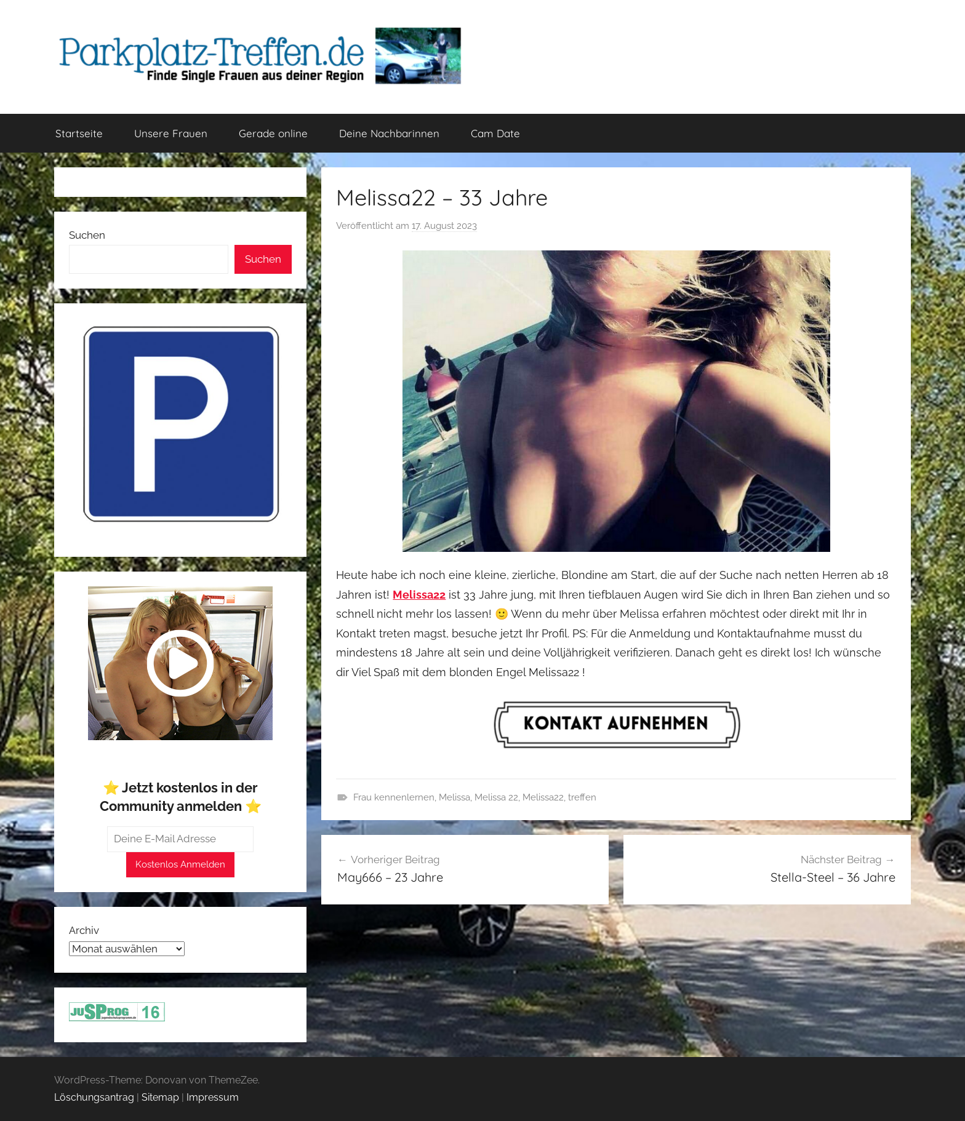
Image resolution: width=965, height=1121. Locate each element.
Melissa (454, 797)
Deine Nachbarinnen (389, 133)
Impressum (212, 1097)
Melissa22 (543, 797)
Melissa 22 (496, 797)
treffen (582, 797)
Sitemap (160, 1097)
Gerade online (273, 133)
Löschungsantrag (94, 1097)
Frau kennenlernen (393, 797)
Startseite (79, 133)
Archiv (84, 930)
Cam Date (495, 133)
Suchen (87, 235)
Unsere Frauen (170, 133)
